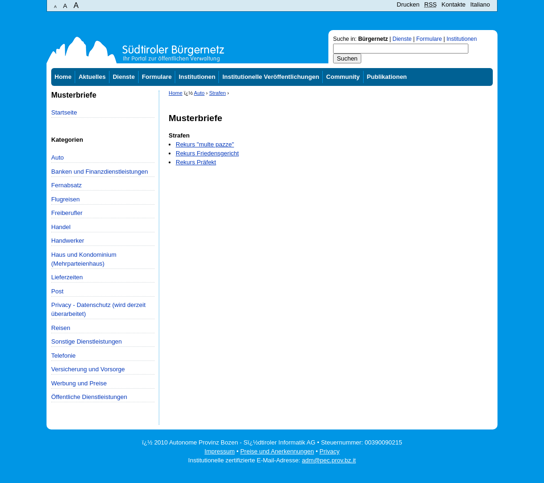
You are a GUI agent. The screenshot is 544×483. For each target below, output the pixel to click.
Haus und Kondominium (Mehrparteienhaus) (84, 259)
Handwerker (67, 240)
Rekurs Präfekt (196, 162)
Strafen (217, 93)
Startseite (64, 112)
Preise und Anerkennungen (277, 451)
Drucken (408, 4)
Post (57, 291)
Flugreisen (65, 199)
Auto (57, 157)
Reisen (60, 327)
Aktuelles (92, 76)
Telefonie (63, 355)
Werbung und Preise (79, 383)
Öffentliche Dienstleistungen (89, 396)
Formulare (429, 39)
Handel (60, 226)
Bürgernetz (373, 39)
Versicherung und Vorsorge (88, 369)
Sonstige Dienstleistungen (86, 341)
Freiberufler (66, 212)
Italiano (480, 4)
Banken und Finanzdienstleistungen (99, 171)
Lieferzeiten (67, 277)
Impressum (219, 451)
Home (62, 76)
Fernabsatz (66, 185)
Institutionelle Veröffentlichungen (270, 76)
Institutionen (461, 39)
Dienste (402, 39)
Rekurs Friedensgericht (207, 153)
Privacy (329, 451)
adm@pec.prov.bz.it (329, 460)
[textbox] (400, 49)
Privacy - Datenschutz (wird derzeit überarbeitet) (98, 309)
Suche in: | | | (405, 39)
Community (343, 76)
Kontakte (454, 4)
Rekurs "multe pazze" (205, 144)
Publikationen (387, 76)
